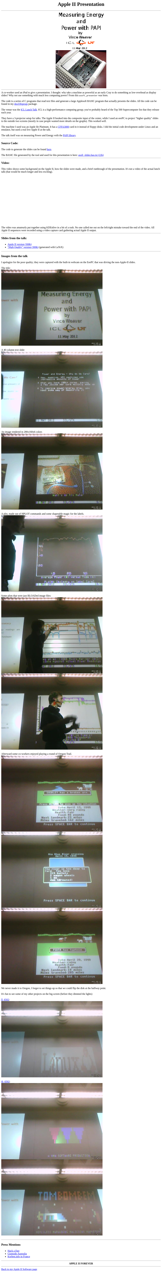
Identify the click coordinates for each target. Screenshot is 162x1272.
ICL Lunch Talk (29, 109)
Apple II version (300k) (20, 244)
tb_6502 (5, 1081)
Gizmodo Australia (17, 1253)
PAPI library (69, 135)
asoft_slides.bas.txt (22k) (91, 155)
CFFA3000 (63, 126)
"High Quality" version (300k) (23, 247)
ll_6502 (5, 999)
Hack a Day (14, 1250)
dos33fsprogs (21, 104)
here (49, 149)
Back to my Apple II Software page (19, 1269)
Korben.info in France (19, 1256)
